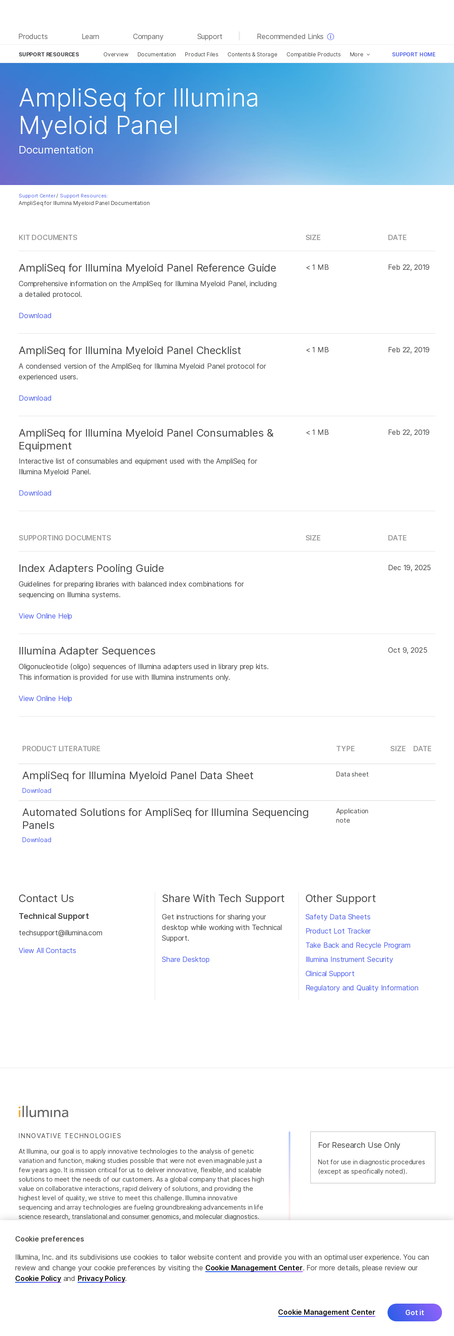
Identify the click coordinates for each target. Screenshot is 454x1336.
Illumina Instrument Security (349, 959)
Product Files (202, 54)
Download (35, 315)
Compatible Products (313, 54)
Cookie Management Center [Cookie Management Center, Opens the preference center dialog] (327, 1312)
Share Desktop (186, 959)
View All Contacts (47, 950)
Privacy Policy (101, 1278)
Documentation (156, 54)
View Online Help (45, 615)
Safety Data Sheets (338, 916)
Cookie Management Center (254, 1267)
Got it (414, 1312)
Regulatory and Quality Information (362, 987)
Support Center (37, 196)
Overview (116, 54)
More (357, 54)
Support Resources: (84, 196)
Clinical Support (330, 973)
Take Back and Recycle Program (358, 945)
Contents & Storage (252, 54)
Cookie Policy (38, 1278)
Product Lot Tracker (338, 930)
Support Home (413, 54)
